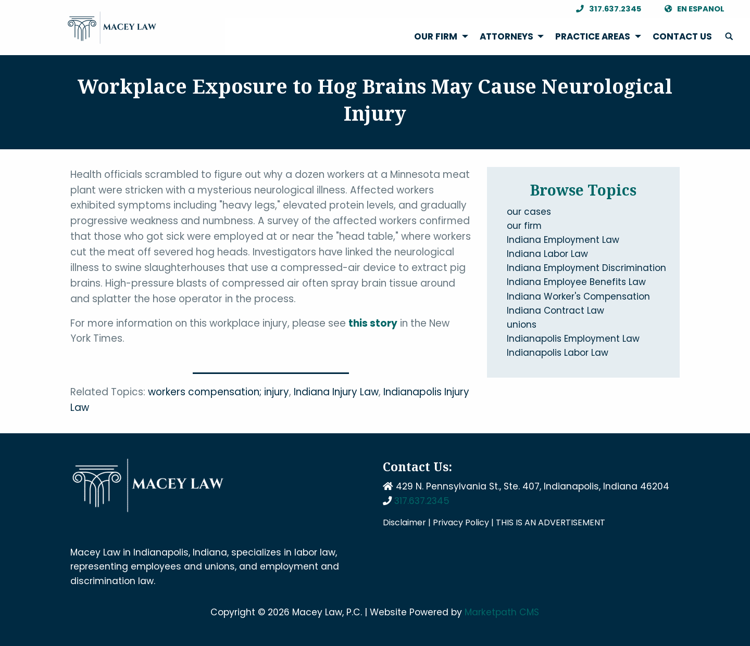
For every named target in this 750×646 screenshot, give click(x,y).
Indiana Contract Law (555, 310)
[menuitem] (438, 36)
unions (521, 324)
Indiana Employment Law (563, 240)
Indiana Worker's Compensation (578, 296)
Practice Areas (592, 36)
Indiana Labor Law (547, 254)
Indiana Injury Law (336, 392)
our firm (524, 225)
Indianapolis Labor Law (557, 352)
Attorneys (506, 36)
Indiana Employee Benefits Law (576, 282)
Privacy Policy (461, 522)
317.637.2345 (606, 9)
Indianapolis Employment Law (573, 338)
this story (372, 323)
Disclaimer (404, 522)
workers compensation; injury (218, 392)
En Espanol (691, 9)
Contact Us (682, 36)
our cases (529, 211)
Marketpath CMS (502, 612)
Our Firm (435, 36)
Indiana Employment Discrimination (586, 268)
